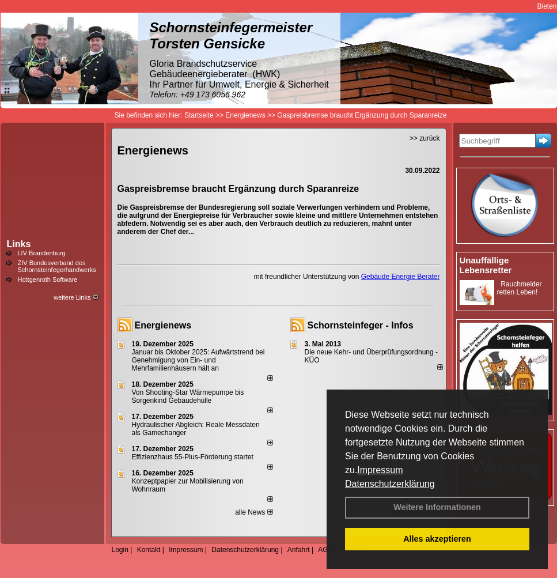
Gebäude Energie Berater (400, 277)
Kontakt (149, 550)
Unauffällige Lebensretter (486, 265)
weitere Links (76, 297)
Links (19, 244)
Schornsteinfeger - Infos (361, 325)
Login (120, 550)
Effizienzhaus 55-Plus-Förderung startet (192, 457)
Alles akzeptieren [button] (437, 538)
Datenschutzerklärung (390, 484)
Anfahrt (298, 550)
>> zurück (425, 138)
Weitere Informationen (437, 507)
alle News (253, 512)
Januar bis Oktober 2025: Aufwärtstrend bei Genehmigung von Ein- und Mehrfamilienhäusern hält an (198, 360)
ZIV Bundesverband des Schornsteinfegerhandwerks (57, 266)
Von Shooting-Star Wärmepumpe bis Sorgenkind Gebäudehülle (188, 396)
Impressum (380, 470)
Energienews (163, 325)
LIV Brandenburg (42, 253)
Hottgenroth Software (48, 279)
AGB (325, 550)
